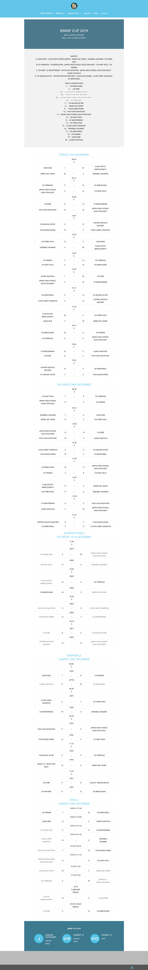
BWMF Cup (60, 13)
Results (87, 13)
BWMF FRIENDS (46, 13)
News (95, 13)
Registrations (73, 13)
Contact (104, 13)
